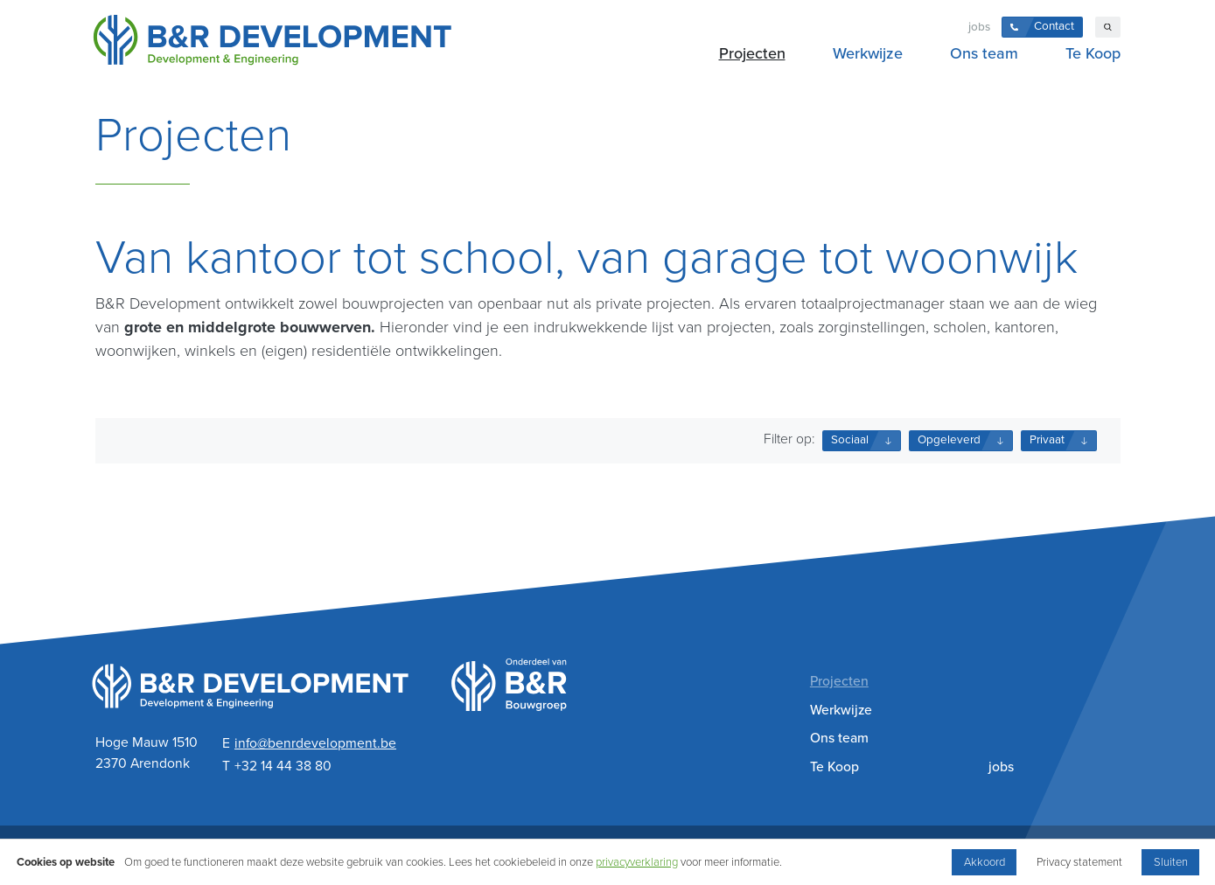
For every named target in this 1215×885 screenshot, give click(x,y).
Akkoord (984, 862)
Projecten (752, 53)
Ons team (984, 53)
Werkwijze (868, 53)
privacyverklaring (637, 862)
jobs (979, 27)
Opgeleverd (949, 440)
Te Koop (1093, 53)
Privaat (1047, 440)
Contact (1054, 26)
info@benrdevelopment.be (315, 743)
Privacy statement (1079, 862)
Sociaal (850, 440)
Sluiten (1171, 862)
